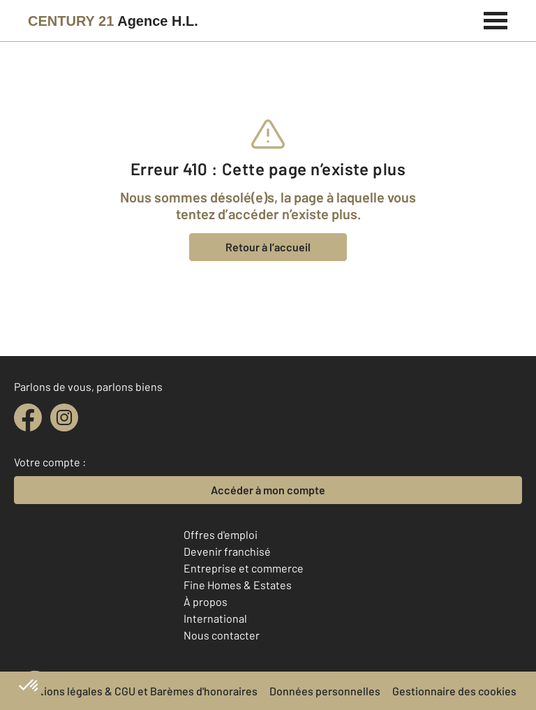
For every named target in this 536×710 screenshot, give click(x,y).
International (215, 618)
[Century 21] (113, 21)
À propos (206, 601)
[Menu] (496, 18)
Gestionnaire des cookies (454, 690)
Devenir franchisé (227, 551)
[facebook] (28, 417)
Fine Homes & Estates (238, 584)
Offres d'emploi (221, 534)
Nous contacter (222, 635)
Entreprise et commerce (244, 568)
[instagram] (64, 417)
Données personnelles (324, 690)
